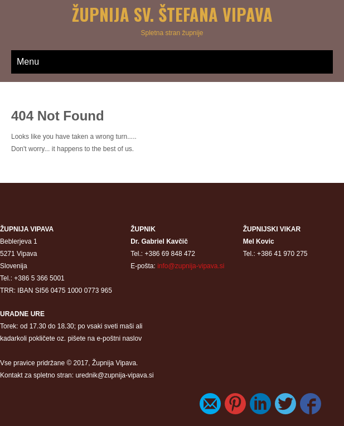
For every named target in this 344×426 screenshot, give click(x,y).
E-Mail (210, 404)
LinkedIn (260, 404)
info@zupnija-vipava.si (190, 266)
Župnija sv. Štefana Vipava (172, 14)
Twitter (285, 404)
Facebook (310, 404)
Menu (28, 61)
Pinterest (235, 404)
